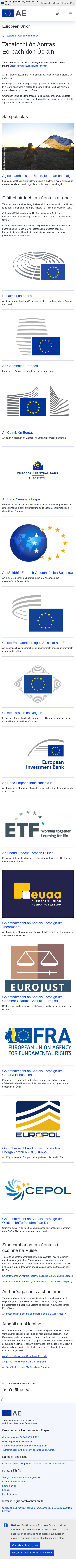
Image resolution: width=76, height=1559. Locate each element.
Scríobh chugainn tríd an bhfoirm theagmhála (24, 1446)
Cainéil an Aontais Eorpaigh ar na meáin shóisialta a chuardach (33, 1463)
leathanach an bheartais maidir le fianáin (31, 1529)
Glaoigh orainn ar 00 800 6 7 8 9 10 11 (21, 1437)
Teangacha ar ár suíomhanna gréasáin (21, 1477)
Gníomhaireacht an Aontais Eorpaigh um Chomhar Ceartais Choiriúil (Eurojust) (32, 999)
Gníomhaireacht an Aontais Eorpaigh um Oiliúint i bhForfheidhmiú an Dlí (32, 1221)
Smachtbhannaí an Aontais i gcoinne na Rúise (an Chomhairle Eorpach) (38, 1276)
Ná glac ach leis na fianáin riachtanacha (32, 1552)
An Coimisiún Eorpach (18, 432)
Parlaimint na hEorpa (18, 296)
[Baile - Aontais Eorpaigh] (14, 13)
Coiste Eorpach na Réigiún (22, 713)
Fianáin (6, 1490)
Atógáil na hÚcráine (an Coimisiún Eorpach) (24, 1362)
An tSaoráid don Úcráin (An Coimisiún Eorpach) (26, 1367)
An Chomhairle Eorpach (20, 366)
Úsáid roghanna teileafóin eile (17, 1441)
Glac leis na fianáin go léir (25, 1545)
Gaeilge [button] (57, 13)
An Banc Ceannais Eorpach (22, 499)
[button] (5, 1390)
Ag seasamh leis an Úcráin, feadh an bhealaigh (37, 176)
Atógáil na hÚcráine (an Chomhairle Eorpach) (24, 1356)
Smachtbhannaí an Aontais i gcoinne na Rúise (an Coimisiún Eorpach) (37, 1281)
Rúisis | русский (40, 66)
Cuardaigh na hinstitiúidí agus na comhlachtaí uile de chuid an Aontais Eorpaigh (37, 1509)
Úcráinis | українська (20, 66)
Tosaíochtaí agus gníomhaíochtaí (22, 36)
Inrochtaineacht (9, 1494)
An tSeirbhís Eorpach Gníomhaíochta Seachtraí (37, 573)
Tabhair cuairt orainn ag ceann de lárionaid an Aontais (29, 1450)
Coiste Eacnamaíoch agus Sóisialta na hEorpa (36, 643)
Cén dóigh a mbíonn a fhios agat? (58, 3)
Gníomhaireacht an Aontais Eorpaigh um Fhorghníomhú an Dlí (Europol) (32, 1150)
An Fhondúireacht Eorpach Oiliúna (28, 853)
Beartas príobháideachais (15, 1481)
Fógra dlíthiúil (9, 1486)
